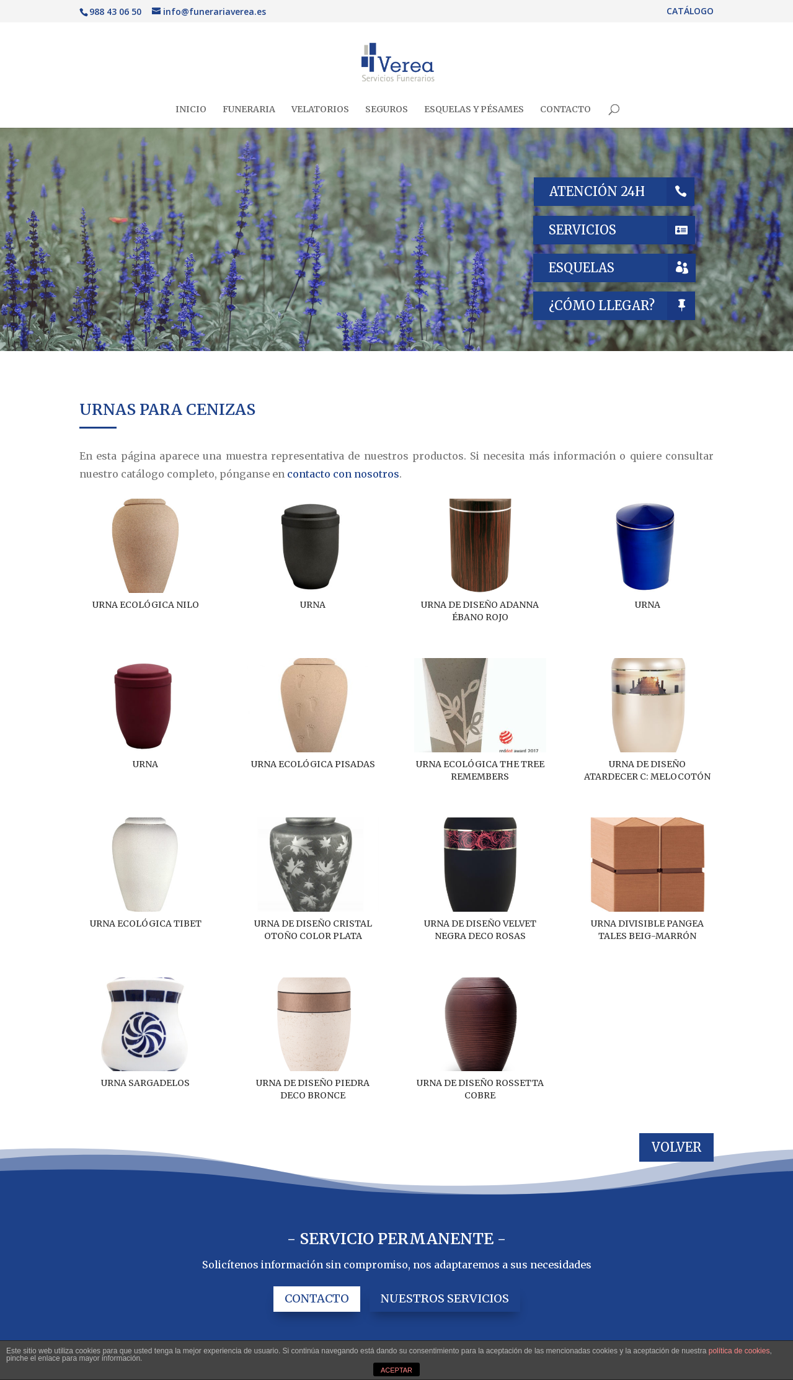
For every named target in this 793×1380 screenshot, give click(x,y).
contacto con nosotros (343, 474)
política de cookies (739, 1351)
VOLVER (676, 1147)
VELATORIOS (320, 110)
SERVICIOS (582, 230)
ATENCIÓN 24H (597, 191)
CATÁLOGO (690, 12)
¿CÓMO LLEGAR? (602, 305)
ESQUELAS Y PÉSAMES (474, 110)
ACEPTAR (396, 1370)
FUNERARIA (249, 110)
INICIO (190, 110)
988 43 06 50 (115, 11)
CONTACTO (565, 110)
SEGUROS (386, 110)
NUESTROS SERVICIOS (445, 1298)
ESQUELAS (581, 267)
